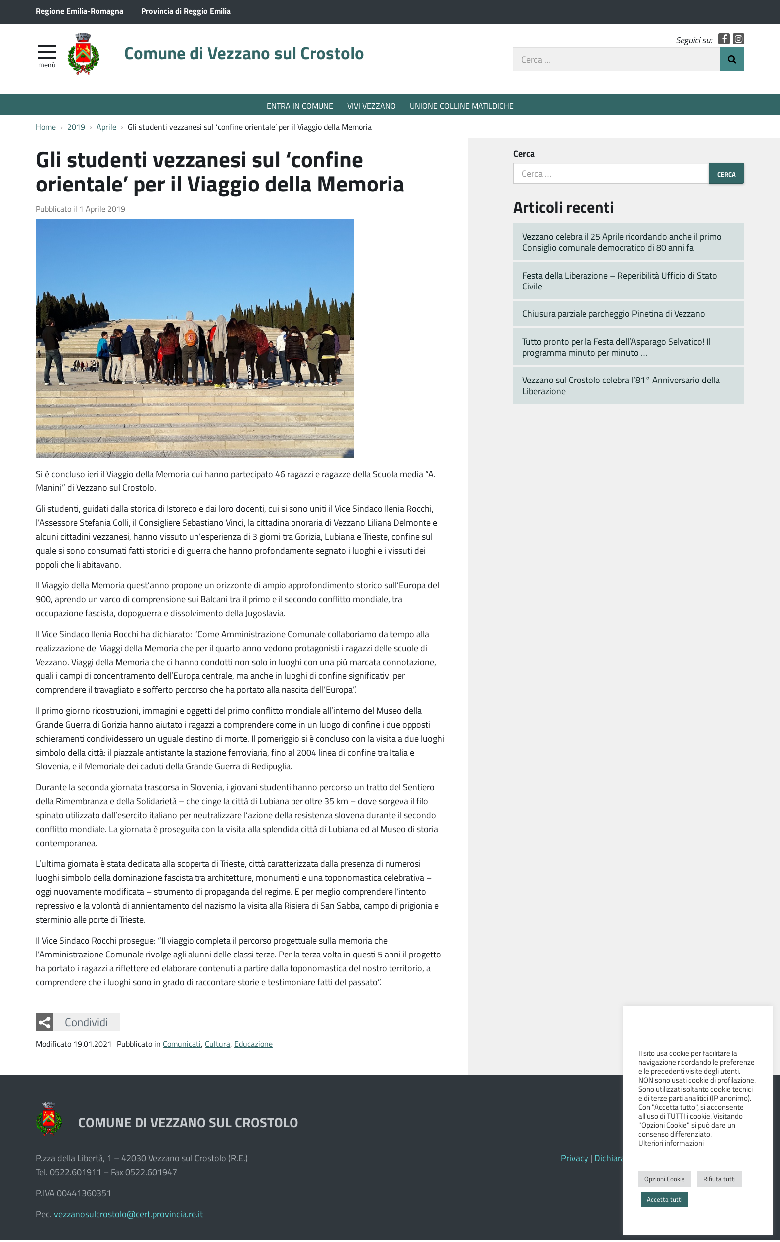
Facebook (724, 41)
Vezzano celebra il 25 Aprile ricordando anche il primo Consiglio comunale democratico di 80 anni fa (622, 244)
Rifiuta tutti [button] (719, 1178)
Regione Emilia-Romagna (79, 10)
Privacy (574, 1160)
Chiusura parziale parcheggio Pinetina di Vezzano (613, 316)
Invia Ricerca (732, 61)
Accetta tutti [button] (664, 1199)
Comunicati (182, 1045)
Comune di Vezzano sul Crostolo (257, 56)
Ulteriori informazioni (671, 1142)
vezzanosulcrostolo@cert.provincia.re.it (128, 1216)
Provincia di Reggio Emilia (186, 10)
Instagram (738, 41)
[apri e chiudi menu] (47, 53)
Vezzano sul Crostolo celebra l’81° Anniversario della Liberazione (621, 388)
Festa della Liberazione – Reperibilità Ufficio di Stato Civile (619, 283)
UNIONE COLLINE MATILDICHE (462, 105)
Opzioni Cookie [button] (664, 1178)
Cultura (217, 1045)
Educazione (253, 1045)
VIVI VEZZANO (371, 105)
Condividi (86, 1025)
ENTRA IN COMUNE (300, 105)
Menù (46, 66)
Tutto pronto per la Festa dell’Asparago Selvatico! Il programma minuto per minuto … (616, 349)
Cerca (524, 155)
